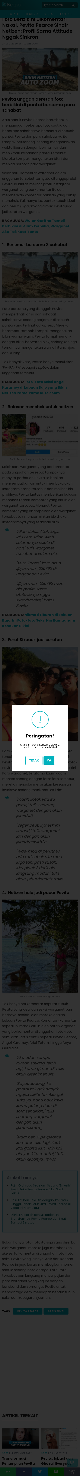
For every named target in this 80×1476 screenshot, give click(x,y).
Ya (49, 760)
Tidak (34, 760)
